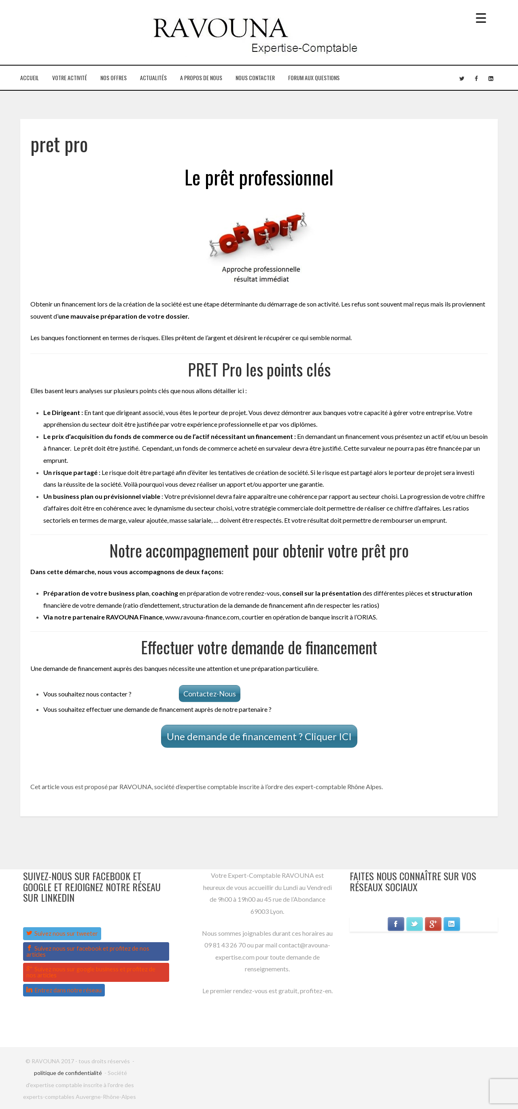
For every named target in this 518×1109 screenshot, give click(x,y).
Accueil (29, 77)
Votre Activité (69, 77)
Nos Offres (113, 77)
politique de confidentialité (68, 1072)
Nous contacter (255, 77)
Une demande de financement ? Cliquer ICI (259, 736)
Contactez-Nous (209, 693)
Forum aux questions (314, 77)
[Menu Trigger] (481, 17)
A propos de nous (201, 77)
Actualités (153, 77)
